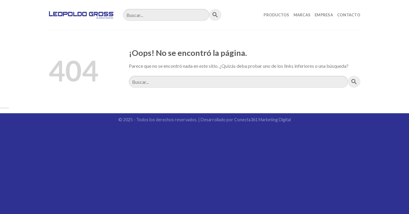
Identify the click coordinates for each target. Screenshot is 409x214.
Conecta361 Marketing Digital (262, 119)
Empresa (324, 14)
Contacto (348, 14)
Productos (276, 14)
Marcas (302, 14)
